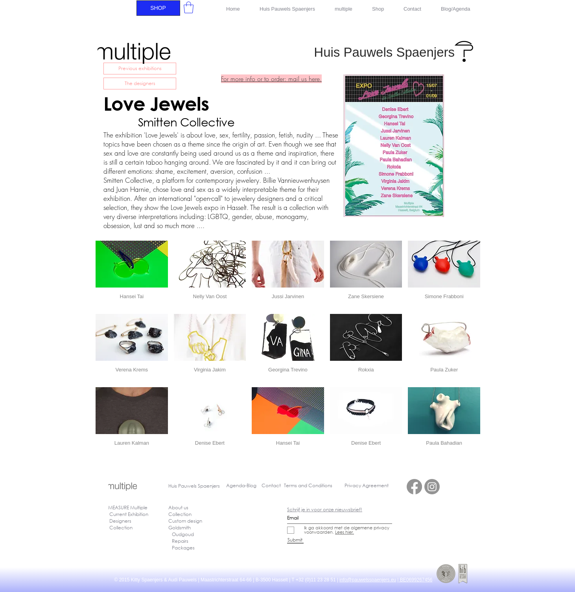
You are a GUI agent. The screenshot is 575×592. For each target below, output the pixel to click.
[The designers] (139, 83)
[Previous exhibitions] (139, 68)
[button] (189, 7)
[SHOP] (158, 8)
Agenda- (236, 485)
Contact (271, 485)
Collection (180, 514)
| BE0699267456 (414, 580)
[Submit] (295, 540)
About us (178, 507)
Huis (173, 486)
